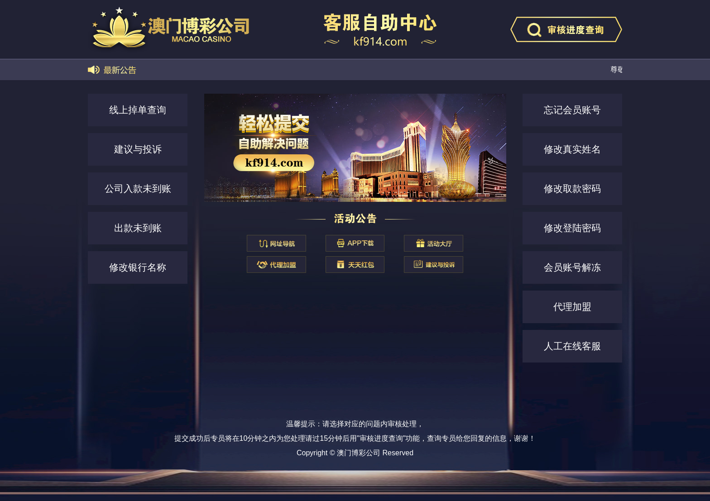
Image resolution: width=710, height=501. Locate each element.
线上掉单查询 (137, 110)
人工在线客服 (572, 346)
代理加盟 (572, 306)
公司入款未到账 (138, 188)
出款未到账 (138, 228)
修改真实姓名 (572, 149)
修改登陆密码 (572, 228)
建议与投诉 (138, 149)
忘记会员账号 (572, 110)
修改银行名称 (137, 267)
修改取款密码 (572, 188)
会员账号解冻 (572, 267)
